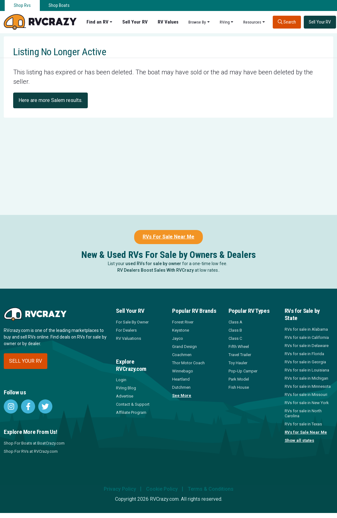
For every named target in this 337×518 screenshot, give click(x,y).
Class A (235, 322)
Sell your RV (25, 361)
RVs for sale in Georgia (305, 362)
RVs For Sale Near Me (168, 237)
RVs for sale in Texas (303, 424)
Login (121, 379)
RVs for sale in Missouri (306, 394)
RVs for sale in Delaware (307, 345)
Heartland (181, 379)
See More (181, 395)
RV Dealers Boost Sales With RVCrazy (155, 270)
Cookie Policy (162, 489)
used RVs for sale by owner (153, 263)
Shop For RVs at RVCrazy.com (31, 451)
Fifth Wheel (239, 346)
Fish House (239, 387)
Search (287, 22)
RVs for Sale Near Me (306, 432)
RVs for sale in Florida (304, 353)
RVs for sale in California (307, 337)
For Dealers (126, 330)
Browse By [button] (197, 21)
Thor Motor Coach (188, 362)
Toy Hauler (238, 362)
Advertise (124, 396)
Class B (235, 330)
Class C (235, 338)
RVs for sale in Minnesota (308, 386)
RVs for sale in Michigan (306, 378)
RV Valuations (128, 338)
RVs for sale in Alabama (306, 329)
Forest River (182, 322)
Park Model (239, 379)
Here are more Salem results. (50, 100)
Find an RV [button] (97, 22)
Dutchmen (181, 387)
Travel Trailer (240, 354)
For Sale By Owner (132, 322)
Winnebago (182, 371)
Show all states (299, 440)
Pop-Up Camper (243, 371)
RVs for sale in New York (307, 402)
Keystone (180, 330)
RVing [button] (225, 21)
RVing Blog (126, 388)
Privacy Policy (120, 489)
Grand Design (184, 346)
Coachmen (182, 354)
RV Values (168, 22)
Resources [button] (252, 21)
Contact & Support (133, 404)
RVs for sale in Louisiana (307, 370)
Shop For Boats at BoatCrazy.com (34, 443)
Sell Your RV (135, 22)
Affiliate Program (131, 412)
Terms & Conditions (211, 489)
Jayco (177, 338)
